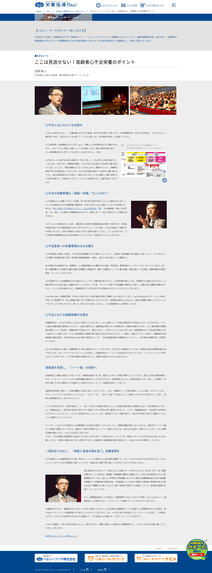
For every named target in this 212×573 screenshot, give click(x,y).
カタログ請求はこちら (154, 5)
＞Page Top (172, 548)
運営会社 (100, 569)
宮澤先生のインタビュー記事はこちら (61, 536)
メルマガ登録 (131, 5)
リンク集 (82, 569)
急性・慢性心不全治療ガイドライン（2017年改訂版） (75, 208)
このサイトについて (109, 5)
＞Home (158, 548)
